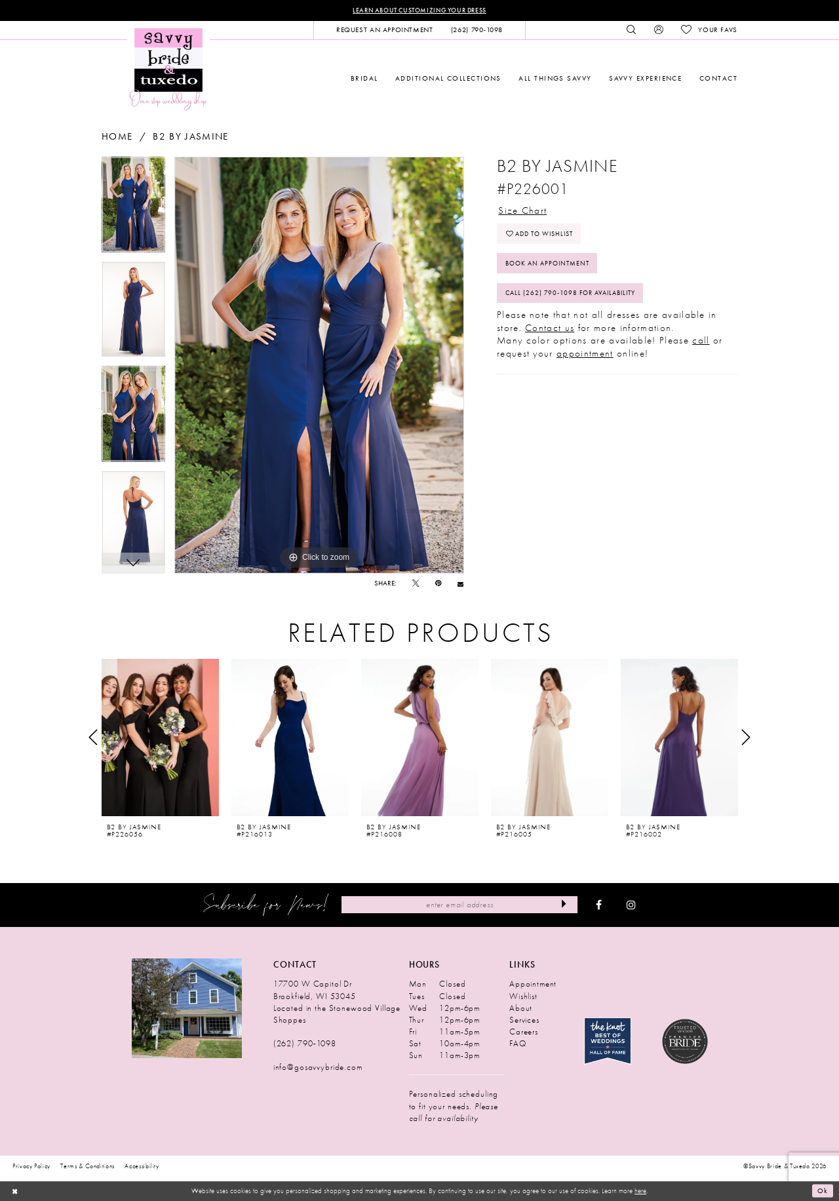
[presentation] (160, 737)
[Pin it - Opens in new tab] (438, 584)
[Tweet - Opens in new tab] (416, 584)
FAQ (517, 1043)
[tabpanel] (133, 209)
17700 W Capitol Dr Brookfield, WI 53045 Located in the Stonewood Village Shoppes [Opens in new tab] (336, 1002)
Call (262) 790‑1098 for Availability (576, 294)
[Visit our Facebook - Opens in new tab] (598, 905)
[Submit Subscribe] (564, 904)
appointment (585, 354)
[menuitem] (384, 30)
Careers (523, 1031)
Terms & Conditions (87, 1166)
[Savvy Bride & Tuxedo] (168, 68)
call (700, 342)
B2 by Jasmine (190, 136)
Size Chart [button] (522, 209)
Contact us (549, 329)
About (520, 1008)
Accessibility (142, 1166)
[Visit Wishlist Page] (709, 30)
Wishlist (523, 996)
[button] (658, 30)
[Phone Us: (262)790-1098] (476, 30)
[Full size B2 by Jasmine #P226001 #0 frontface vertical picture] (319, 365)
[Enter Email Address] (459, 904)
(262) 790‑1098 (304, 1043)
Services (524, 1019)
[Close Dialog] (14, 1191)
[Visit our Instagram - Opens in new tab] (631, 905)
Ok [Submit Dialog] (822, 1191)
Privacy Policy (31, 1166)
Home (117, 136)
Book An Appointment (551, 264)
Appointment (532, 984)
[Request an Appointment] (384, 30)
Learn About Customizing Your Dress (419, 10)
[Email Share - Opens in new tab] (460, 584)
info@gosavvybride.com (317, 1067)
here (640, 1190)
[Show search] (631, 30)
